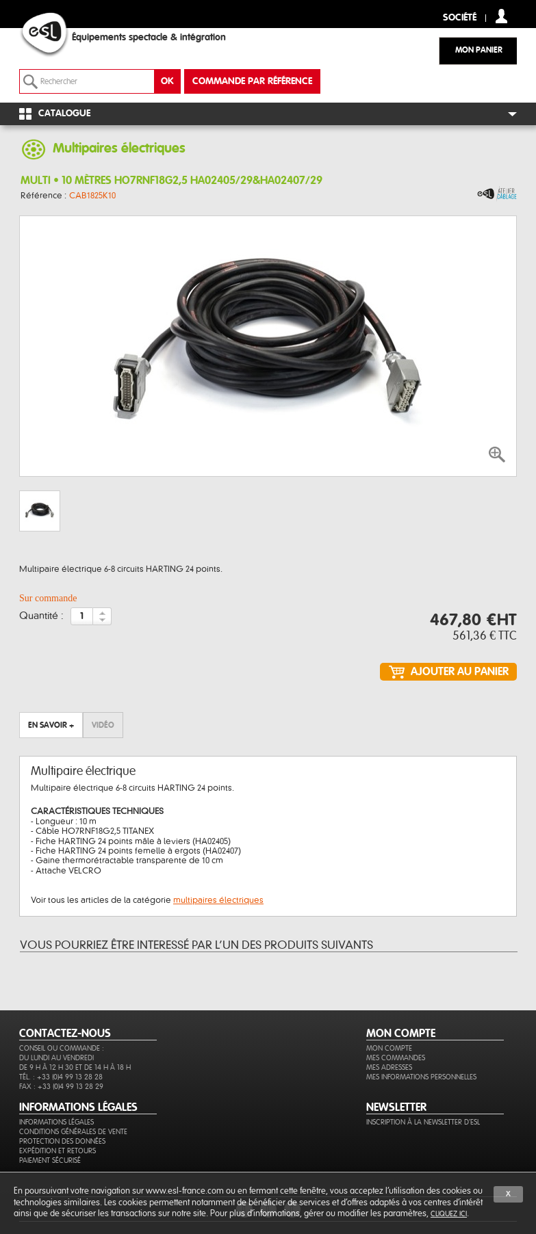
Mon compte (389, 1048)
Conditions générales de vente (73, 1131)
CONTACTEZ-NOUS (65, 1033)
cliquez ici (449, 1214)
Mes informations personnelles (421, 1077)
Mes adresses (389, 1067)
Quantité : (41, 616)
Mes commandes (395, 1058)
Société (459, 18)
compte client (501, 16)
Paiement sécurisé (50, 1160)
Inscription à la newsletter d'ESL (423, 1122)
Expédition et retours (57, 1151)
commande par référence (252, 81)
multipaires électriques (218, 900)
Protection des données (62, 1141)
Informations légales (56, 1122)
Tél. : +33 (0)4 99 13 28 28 (61, 1077)
